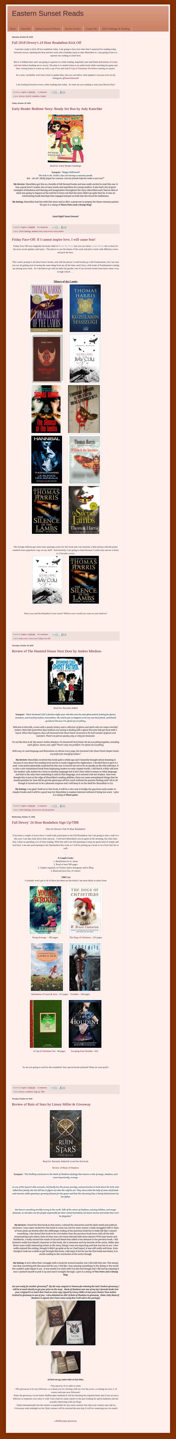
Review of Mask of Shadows (65, 1167)
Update (43, 96)
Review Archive (73, 28)
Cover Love (32, 638)
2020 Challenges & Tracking (115, 28)
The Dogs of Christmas (80, 937)
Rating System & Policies (47, 28)
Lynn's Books (97, 246)
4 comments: (42, 1088)
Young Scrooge (39, 937)
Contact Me (91, 28)
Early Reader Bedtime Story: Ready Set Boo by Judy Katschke (57, 109)
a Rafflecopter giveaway (65, 1421)
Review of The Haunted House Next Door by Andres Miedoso (56, 651)
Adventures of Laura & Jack (44, 994)
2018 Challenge (25, 231)
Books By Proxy (66, 246)
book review (48, 231)
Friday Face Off (44, 638)
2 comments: (42, 92)
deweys (22, 96)
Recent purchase (48, 810)
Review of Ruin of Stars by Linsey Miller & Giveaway (51, 1104)
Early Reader (59, 231)
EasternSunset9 (71, 78)
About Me (25, 28)
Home (13, 28)
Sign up (37, 1092)
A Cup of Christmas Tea (80, 68)
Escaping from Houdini (82, 1051)
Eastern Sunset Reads (48, 13)
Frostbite (74, 994)
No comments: (43, 227)
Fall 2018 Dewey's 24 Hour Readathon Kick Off (46, 43)
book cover (23, 638)
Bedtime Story (37, 231)
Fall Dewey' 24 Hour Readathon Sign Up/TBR (45, 822)
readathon (36, 96)
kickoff (28, 96)
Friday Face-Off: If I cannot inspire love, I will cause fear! (53, 239)
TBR (42, 1092)
